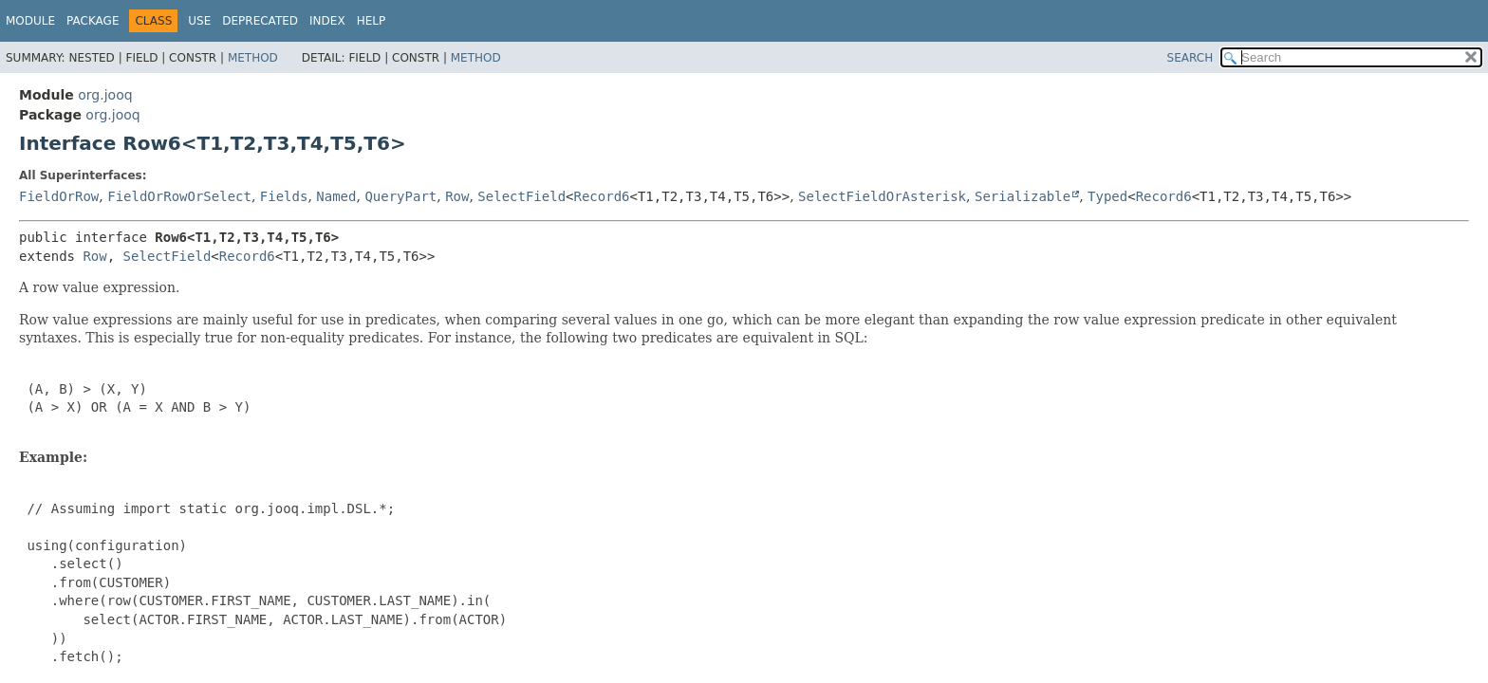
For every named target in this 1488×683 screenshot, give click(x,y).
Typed (1107, 196)
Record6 (602, 196)
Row (457, 196)
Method (253, 58)
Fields (284, 196)
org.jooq (105, 94)
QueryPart (400, 196)
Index (327, 21)
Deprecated (260, 21)
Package (92, 21)
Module (30, 21)
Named (336, 196)
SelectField (521, 196)
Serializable (1022, 196)
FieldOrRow (59, 196)
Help (371, 21)
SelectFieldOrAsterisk (882, 196)
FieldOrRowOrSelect (179, 196)
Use (199, 21)
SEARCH (1190, 58)
